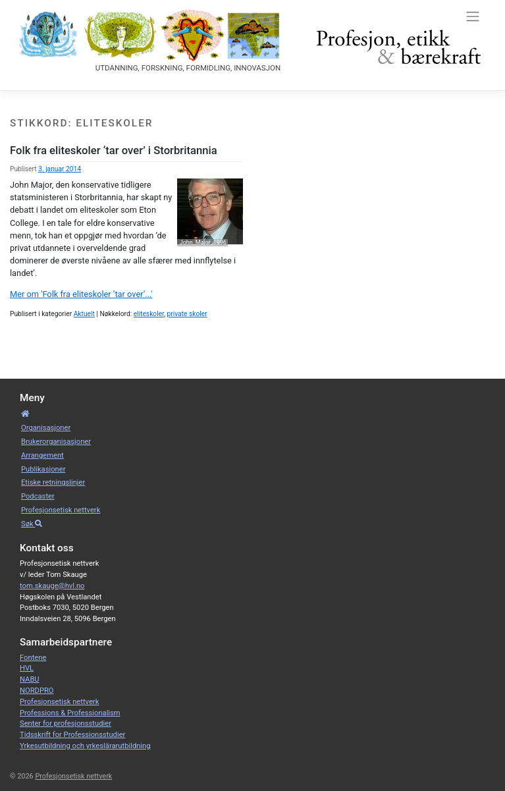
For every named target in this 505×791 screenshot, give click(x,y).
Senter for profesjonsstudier (65, 723)
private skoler (187, 314)
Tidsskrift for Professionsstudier (72, 734)
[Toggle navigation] (472, 16)
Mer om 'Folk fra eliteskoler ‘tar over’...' (81, 294)
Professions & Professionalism (70, 713)
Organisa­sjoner (45, 427)
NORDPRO (37, 690)
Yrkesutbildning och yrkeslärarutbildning (85, 746)
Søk (31, 524)
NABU (30, 679)
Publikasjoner (43, 469)
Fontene (33, 657)
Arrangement (42, 455)
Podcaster (38, 496)
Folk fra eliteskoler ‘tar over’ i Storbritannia (113, 150)
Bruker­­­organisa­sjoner (56, 441)
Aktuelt (84, 314)
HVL (27, 668)
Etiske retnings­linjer (53, 482)
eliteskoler (149, 314)
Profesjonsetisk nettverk (60, 510)
